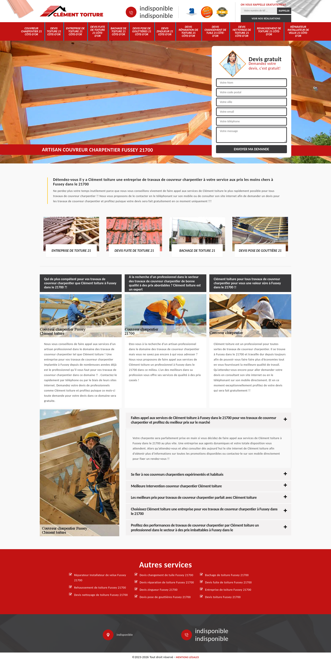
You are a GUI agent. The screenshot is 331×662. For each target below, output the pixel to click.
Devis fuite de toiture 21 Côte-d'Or (97, 31)
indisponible (156, 8)
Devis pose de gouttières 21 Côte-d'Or (141, 31)
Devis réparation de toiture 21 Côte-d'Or (188, 31)
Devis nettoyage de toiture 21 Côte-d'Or (242, 31)
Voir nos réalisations (266, 18)
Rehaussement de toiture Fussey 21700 (100, 587)
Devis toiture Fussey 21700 (223, 597)
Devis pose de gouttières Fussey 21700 (165, 597)
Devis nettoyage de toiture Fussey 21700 (101, 595)
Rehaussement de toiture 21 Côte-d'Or (269, 31)
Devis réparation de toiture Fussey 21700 (167, 582)
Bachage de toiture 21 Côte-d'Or (118, 31)
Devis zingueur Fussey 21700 (159, 590)
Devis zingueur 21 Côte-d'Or (164, 31)
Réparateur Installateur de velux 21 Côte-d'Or (298, 31)
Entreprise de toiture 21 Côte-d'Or (75, 31)
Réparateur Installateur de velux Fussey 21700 (100, 577)
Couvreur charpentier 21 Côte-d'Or (31, 31)
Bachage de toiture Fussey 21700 (227, 575)
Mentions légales (187, 657)
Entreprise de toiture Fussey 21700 (228, 590)
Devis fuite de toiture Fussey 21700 (228, 582)
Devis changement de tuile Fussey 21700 (166, 575)
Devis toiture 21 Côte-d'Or (54, 31)
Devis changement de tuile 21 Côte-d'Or (215, 31)
